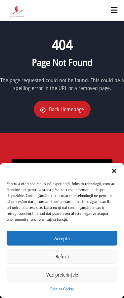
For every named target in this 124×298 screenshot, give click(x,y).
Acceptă (62, 238)
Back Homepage (62, 109)
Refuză (62, 256)
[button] (114, 171)
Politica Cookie (62, 289)
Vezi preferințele (62, 274)
